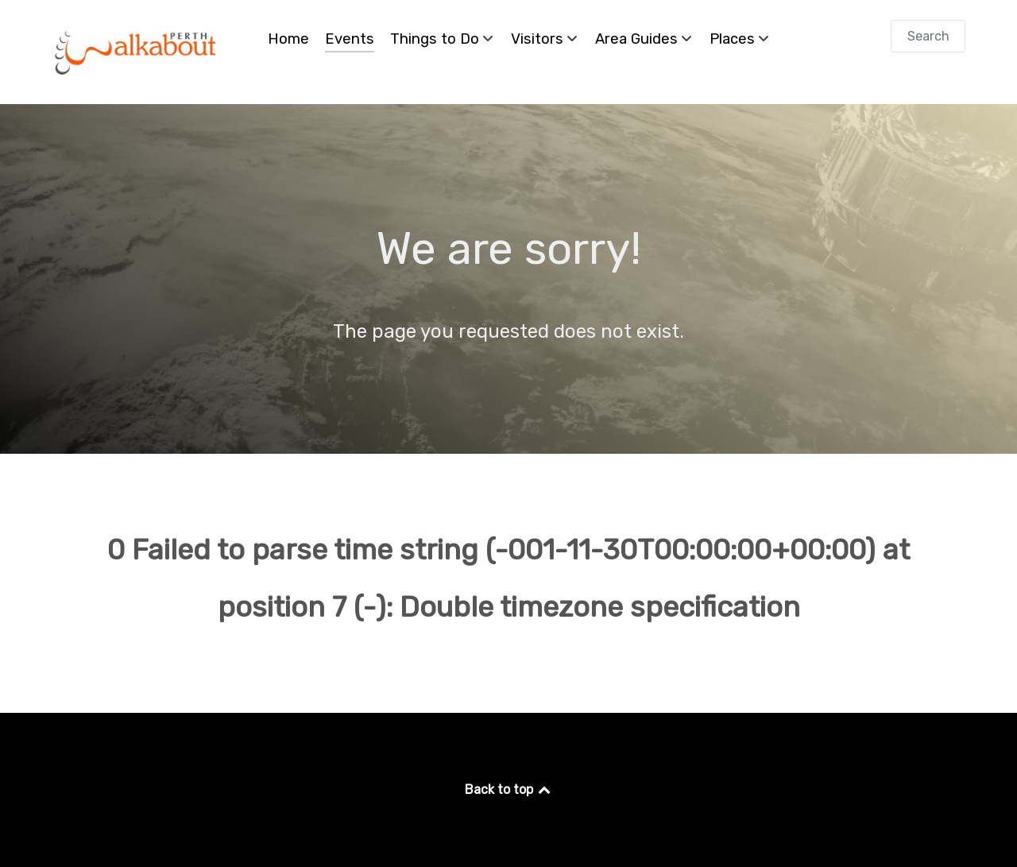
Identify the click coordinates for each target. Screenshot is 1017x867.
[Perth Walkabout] (137, 52)
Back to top (509, 789)
